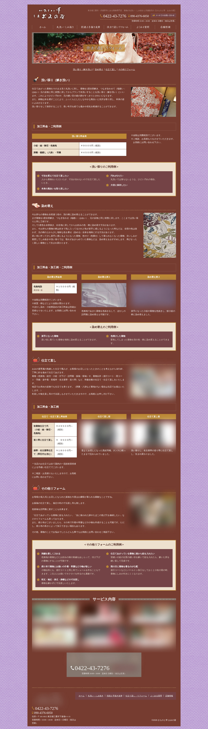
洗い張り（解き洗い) (83, 71)
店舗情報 (165, 27)
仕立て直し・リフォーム (117, 27)
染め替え (99, 71)
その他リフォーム (126, 71)
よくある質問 (143, 27)
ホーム (42, 27)
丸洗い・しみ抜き (65, 27)
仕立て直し (111, 71)
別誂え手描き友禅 (90, 27)
